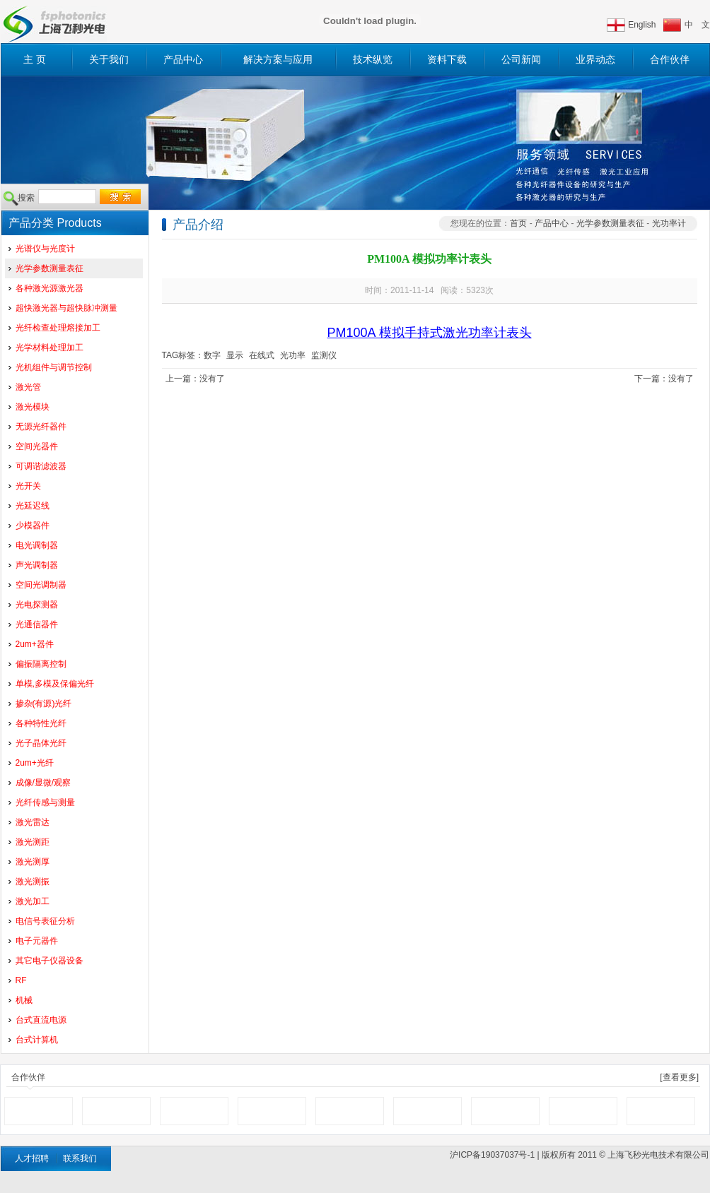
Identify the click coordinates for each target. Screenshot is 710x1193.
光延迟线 (33, 506)
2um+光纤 (35, 763)
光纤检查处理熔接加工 (58, 328)
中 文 (697, 25)
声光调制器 (37, 565)
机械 (24, 1000)
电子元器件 (37, 941)
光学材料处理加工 (49, 347)
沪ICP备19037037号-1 (492, 1155)
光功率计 (669, 223)
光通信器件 (37, 624)
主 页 (34, 59)
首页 (518, 223)
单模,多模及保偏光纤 (55, 684)
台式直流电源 (41, 1020)
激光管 (28, 387)
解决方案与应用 (278, 59)
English (642, 25)
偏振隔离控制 (41, 664)
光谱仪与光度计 (45, 249)
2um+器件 (35, 644)
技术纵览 (372, 59)
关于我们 (109, 59)
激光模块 (33, 407)
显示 (234, 355)
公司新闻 (521, 59)
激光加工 (33, 901)
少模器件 (33, 525)
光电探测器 (37, 605)
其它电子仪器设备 (49, 961)
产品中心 (183, 59)
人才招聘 (32, 1158)
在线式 (261, 355)
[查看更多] (679, 1077)
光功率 (292, 355)
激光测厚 (33, 862)
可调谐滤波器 (41, 466)
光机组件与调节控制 (54, 367)
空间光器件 (37, 446)
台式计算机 (37, 1040)
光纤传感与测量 (45, 802)
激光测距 (33, 842)
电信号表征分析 (45, 921)
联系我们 (80, 1158)
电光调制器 (37, 545)
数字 (212, 355)
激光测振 (33, 881)
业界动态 (595, 59)
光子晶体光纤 (41, 743)
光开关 (28, 486)
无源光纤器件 (41, 427)
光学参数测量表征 (49, 268)
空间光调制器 (41, 585)
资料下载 (447, 59)
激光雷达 (33, 822)
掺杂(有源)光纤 (44, 703)
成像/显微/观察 (43, 783)
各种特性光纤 (41, 723)
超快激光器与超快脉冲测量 (66, 308)
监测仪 (324, 355)
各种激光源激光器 (49, 288)
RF (21, 980)
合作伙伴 (669, 59)
